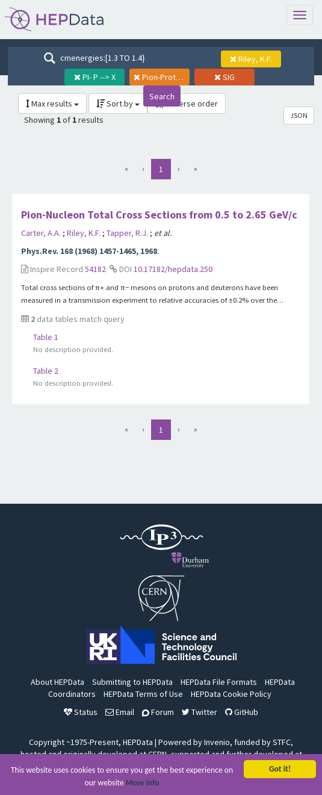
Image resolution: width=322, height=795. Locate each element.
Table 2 (45, 370)
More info (142, 783)
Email (119, 712)
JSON (299, 115)
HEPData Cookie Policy (231, 693)
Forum (158, 712)
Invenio (217, 742)
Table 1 (45, 337)
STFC (282, 742)
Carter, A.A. (42, 232)
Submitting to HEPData (132, 681)
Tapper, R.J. (128, 232)
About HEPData (57, 681)
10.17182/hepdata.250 (173, 269)
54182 (95, 269)
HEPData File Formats (219, 681)
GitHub (241, 712)
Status (81, 712)
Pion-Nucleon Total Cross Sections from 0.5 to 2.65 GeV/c (159, 214)
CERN (157, 754)
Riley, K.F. (84, 232)
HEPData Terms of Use (143, 693)
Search (162, 96)
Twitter (199, 712)
